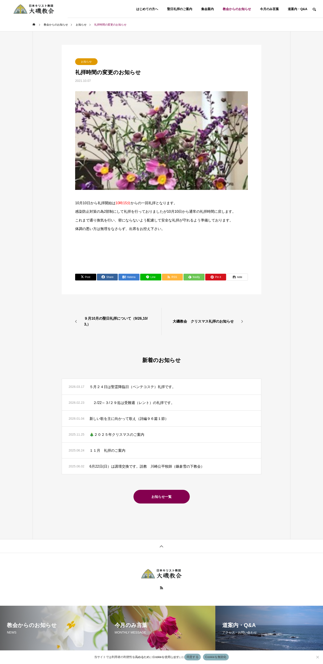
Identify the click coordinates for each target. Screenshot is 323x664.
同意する (193, 657)
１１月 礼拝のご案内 (107, 450)
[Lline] (150, 277)
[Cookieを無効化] (317, 657)
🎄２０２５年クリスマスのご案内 (116, 434)
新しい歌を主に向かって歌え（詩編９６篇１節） (128, 419)
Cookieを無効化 (216, 657)
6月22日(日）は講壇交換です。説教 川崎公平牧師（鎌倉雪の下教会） (146, 466)
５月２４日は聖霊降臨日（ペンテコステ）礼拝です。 (132, 387)
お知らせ (86, 61)
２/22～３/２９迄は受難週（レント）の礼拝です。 (132, 403)
